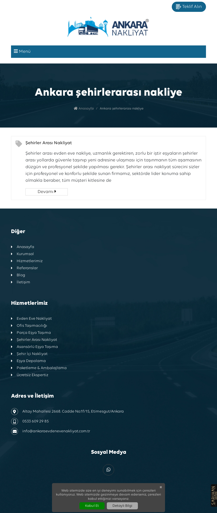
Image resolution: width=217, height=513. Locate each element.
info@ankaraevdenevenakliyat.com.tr (50, 431)
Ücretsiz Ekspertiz (29, 375)
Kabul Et (92, 506)
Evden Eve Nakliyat (31, 318)
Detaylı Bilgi (122, 506)
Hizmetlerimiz (27, 261)
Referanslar (24, 268)
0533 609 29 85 (30, 421)
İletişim (20, 282)
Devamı (47, 191)
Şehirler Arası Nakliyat (48, 143)
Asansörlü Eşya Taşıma (34, 346)
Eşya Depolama (28, 361)
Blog (18, 275)
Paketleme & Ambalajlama (39, 368)
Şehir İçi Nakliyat (29, 354)
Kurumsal (22, 254)
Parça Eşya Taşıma (31, 332)
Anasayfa (84, 108)
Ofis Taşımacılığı (29, 325)
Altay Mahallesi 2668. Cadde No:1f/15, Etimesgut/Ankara (67, 411)
